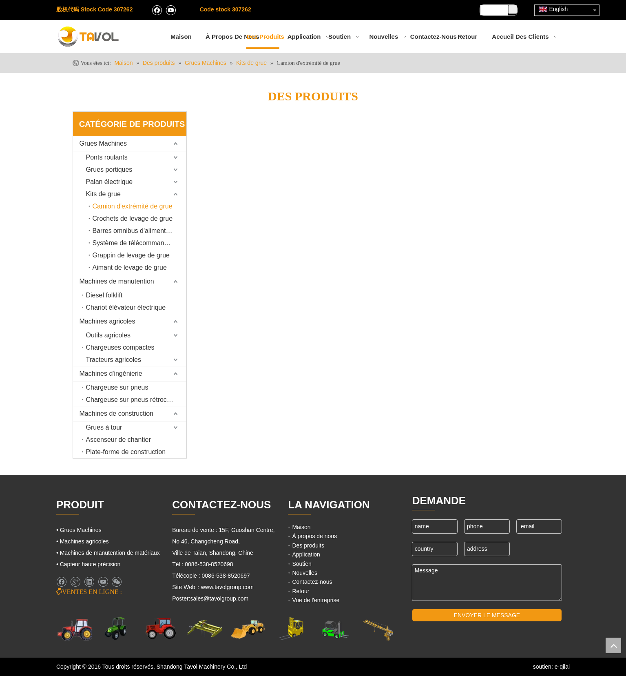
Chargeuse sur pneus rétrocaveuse (136, 399)
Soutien (301, 564)
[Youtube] (171, 9)
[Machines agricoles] (75, 629)
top (613, 645)
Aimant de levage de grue (130, 267)
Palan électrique (109, 181)
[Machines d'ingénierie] (247, 628)
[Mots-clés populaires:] (512, 9)
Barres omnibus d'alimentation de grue (139, 230)
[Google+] (75, 581)
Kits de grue (103, 194)
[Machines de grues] (378, 629)
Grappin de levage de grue (131, 255)
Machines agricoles (107, 321)
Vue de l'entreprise (315, 600)
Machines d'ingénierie (111, 373)
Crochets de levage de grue (133, 218)
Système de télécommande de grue (139, 242)
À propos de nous (314, 536)
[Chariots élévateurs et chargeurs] (334, 629)
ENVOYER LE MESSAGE (487, 615)
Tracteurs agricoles (113, 359)
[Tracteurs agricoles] (161, 628)
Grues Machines (103, 143)
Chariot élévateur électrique (126, 307)
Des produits (308, 545)
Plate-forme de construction (126, 451)
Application (306, 554)
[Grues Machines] (204, 628)
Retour (300, 591)
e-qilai (562, 666)
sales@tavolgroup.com (219, 598)
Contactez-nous (312, 581)
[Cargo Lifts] (291, 629)
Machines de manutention (117, 281)
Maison (301, 527)
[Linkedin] (89, 581)
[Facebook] (157, 9)
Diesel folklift (104, 295)
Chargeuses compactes (120, 347)
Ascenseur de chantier (118, 439)
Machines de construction (116, 413)
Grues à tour (104, 427)
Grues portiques (109, 169)
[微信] (116, 581)
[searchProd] (494, 10)
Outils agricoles (108, 335)
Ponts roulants (107, 157)
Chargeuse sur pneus (117, 387)
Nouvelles (304, 573)
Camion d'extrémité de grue (133, 206)
